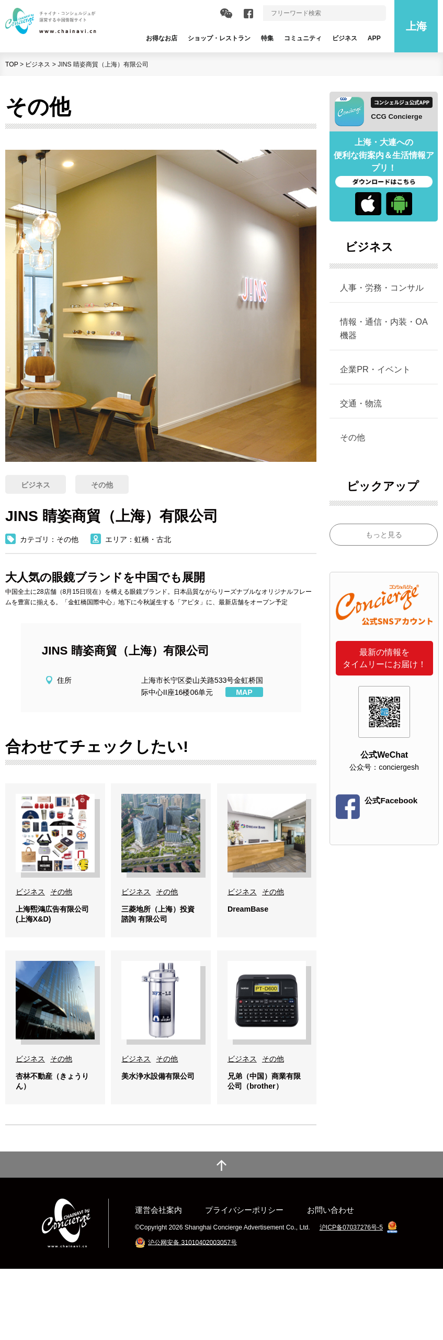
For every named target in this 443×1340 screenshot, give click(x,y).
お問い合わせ (330, 1281)
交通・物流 (361, 403)
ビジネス (37, 64)
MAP (244, 692)
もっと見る (384, 534)
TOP (11, 64)
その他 (352, 437)
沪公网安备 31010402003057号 (192, 1313)
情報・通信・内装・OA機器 (384, 328)
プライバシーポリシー (244, 1281)
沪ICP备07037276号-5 (351, 1298)
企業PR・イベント (375, 369)
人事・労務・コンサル (382, 287)
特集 (267, 38)
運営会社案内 (158, 1281)
